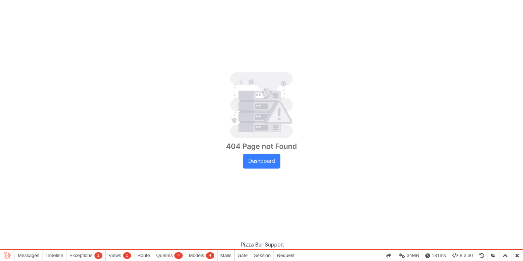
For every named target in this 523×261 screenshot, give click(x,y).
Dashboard (261, 161)
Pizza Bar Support (262, 244)
